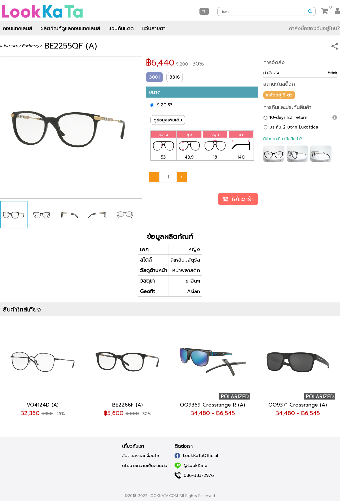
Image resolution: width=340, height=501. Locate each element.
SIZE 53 (165, 105)
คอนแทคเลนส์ (17, 28)
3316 (174, 77)
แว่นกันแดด (121, 28)
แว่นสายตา (153, 28)
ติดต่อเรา (184, 446)
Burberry (30, 46)
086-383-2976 (194, 475)
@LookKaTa (191, 465)
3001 (154, 77)
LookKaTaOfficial (196, 455)
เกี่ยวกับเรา (133, 446)
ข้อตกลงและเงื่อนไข (140, 455)
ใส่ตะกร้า (238, 199)
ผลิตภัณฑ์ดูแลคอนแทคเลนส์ (70, 28)
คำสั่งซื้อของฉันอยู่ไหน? (314, 28)
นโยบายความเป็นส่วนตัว (144, 465)
